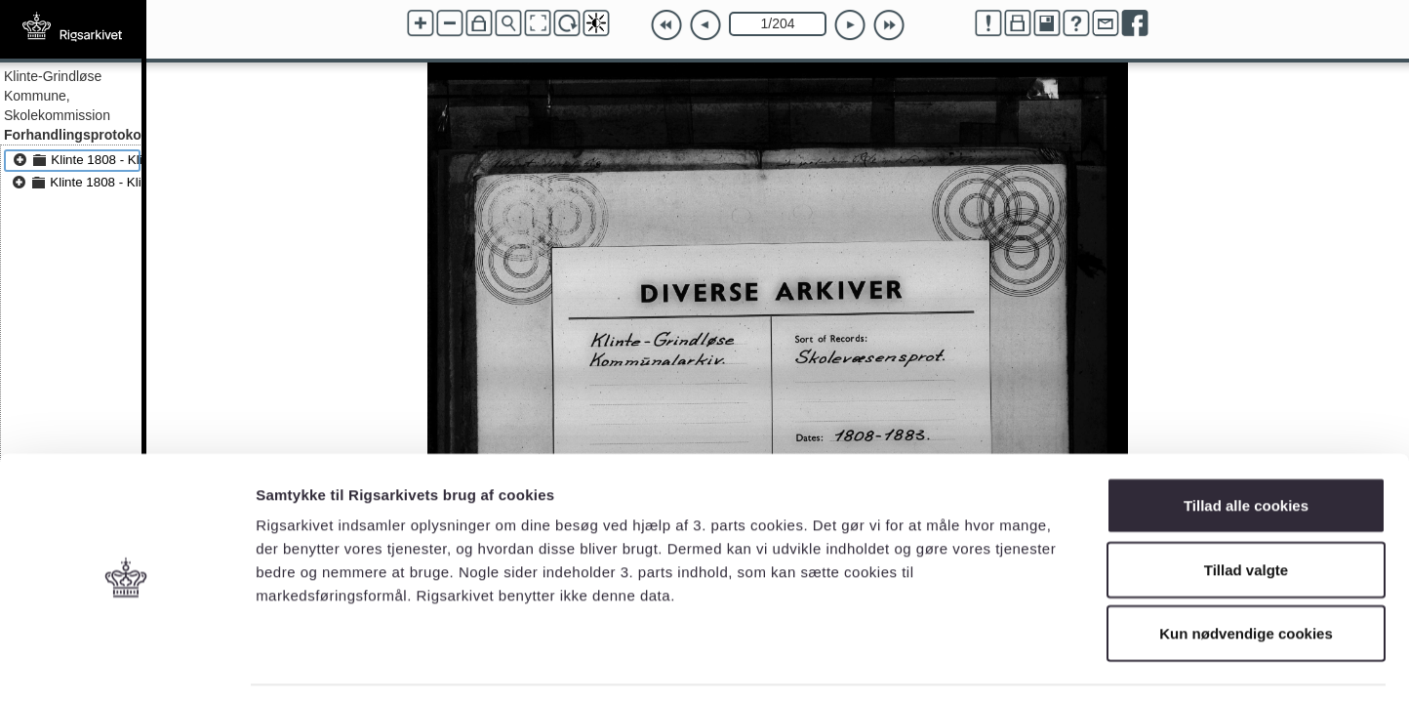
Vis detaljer (1014, 664)
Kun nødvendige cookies (1246, 574)
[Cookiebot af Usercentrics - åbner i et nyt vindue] (126, 665)
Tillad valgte (1246, 511)
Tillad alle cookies (1246, 446)
